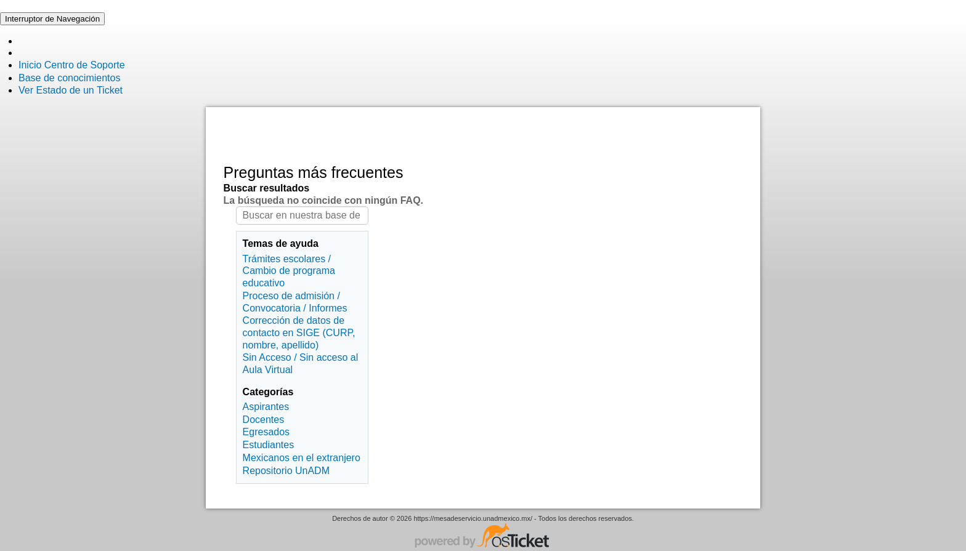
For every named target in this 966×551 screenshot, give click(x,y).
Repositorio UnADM (286, 470)
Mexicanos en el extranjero (301, 457)
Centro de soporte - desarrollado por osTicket (483, 537)
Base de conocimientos (69, 78)
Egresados (266, 432)
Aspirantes (266, 406)
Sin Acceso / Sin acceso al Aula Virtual (301, 363)
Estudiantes (268, 445)
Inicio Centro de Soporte (71, 65)
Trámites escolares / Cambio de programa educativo (289, 271)
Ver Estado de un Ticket (70, 90)
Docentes (264, 419)
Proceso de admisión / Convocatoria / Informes (295, 302)
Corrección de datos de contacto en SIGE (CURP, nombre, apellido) (299, 332)
